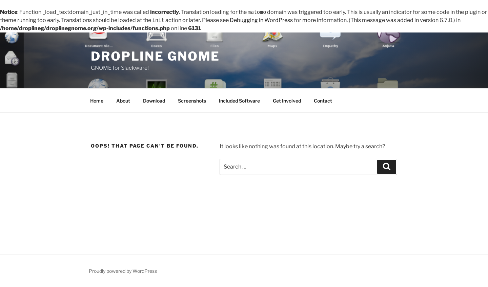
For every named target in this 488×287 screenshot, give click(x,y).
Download (154, 101)
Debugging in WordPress (261, 20)
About (123, 101)
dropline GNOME (155, 56)
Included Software (239, 101)
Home (96, 101)
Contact (323, 101)
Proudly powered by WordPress (123, 271)
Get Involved (287, 101)
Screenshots (192, 101)
